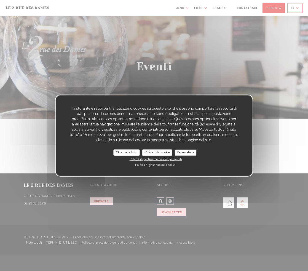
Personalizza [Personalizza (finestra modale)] (185, 152)
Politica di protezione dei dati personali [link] (156, 159)
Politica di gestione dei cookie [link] (155, 165)
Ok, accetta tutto (126, 152)
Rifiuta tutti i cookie (157, 152)
